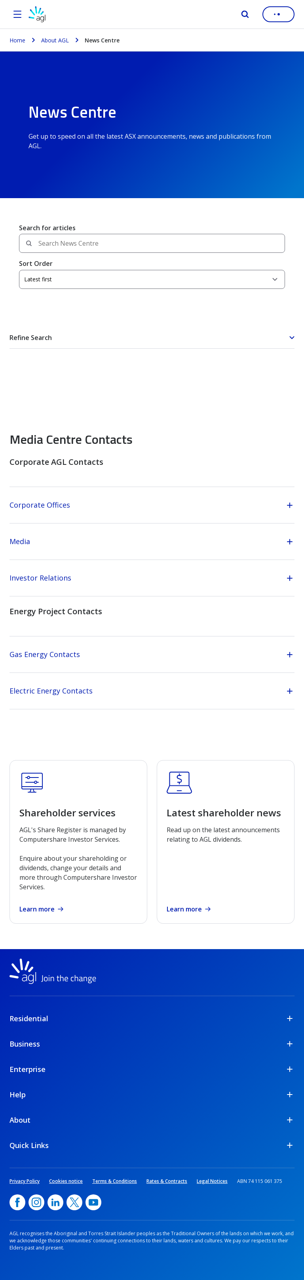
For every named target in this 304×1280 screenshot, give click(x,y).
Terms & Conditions (114, 1181)
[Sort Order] (152, 279)
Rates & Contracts (166, 1181)
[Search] (245, 14)
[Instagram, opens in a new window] (36, 1202)
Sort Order (36, 263)
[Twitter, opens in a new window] (74, 1202)
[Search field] (152, 243)
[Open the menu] (17, 14)
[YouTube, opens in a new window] (93, 1202)
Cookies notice (66, 1181)
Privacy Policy (25, 1181)
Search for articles (47, 228)
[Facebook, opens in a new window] (17, 1202)
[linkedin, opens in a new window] (55, 1202)
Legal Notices (212, 1181)
